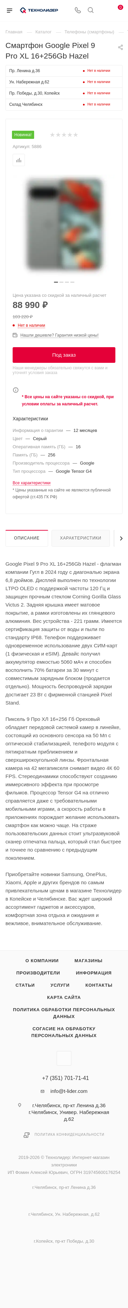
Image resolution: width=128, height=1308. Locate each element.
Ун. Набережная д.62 (29, 82)
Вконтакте (64, 1058)
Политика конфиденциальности (69, 1134)
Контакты (98, 985)
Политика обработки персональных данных (64, 1013)
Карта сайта (64, 997)
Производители (38, 972)
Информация (94, 972)
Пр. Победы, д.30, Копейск (34, 93)
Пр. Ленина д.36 (24, 70)
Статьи (25, 985)
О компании (42, 960)
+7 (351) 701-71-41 (65, 1078)
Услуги (60, 985)
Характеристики (80, 538)
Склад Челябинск (25, 104)
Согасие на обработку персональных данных (64, 1032)
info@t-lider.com (69, 1091)
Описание (27, 538)
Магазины (88, 960)
